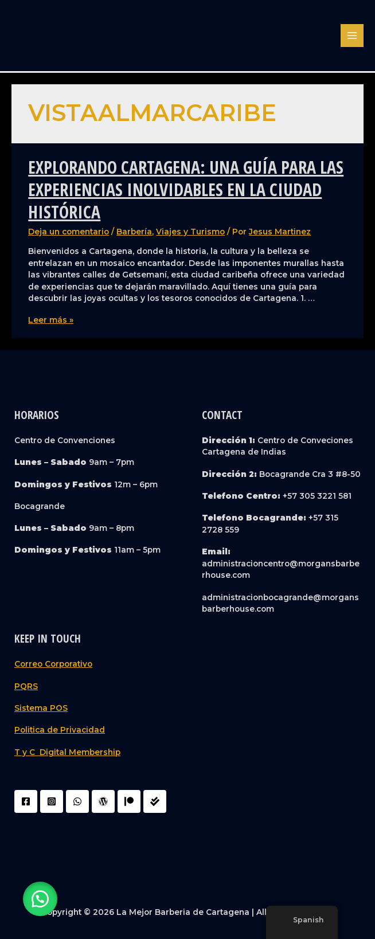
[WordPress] (103, 801)
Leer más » (50, 319)
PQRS (26, 686)
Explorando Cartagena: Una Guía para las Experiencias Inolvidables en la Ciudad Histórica (185, 189)
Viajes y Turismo (190, 231)
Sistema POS (41, 708)
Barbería (134, 231)
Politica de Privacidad (59, 729)
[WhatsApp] (77, 801)
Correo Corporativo (53, 663)
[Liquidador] (154, 801)
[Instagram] (51, 801)
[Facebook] (25, 801)
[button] (40, 899)
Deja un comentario (68, 231)
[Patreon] (129, 801)
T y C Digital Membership (67, 752)
